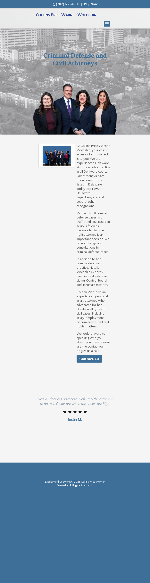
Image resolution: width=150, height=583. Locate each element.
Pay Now (90, 4)
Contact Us (89, 359)
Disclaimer (51, 481)
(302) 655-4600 (67, 4)
